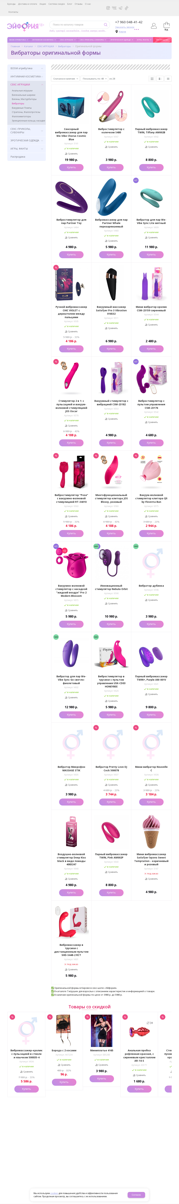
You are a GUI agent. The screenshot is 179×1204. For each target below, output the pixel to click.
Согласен (136, 1195)
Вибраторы (64, 46)
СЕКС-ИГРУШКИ (45, 46)
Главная (15, 46)
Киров (122, 31)
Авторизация (154, 25)
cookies (54, 1193)
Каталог (28, 46)
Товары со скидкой (90, 1007)
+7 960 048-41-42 (128, 22)
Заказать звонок (124, 27)
